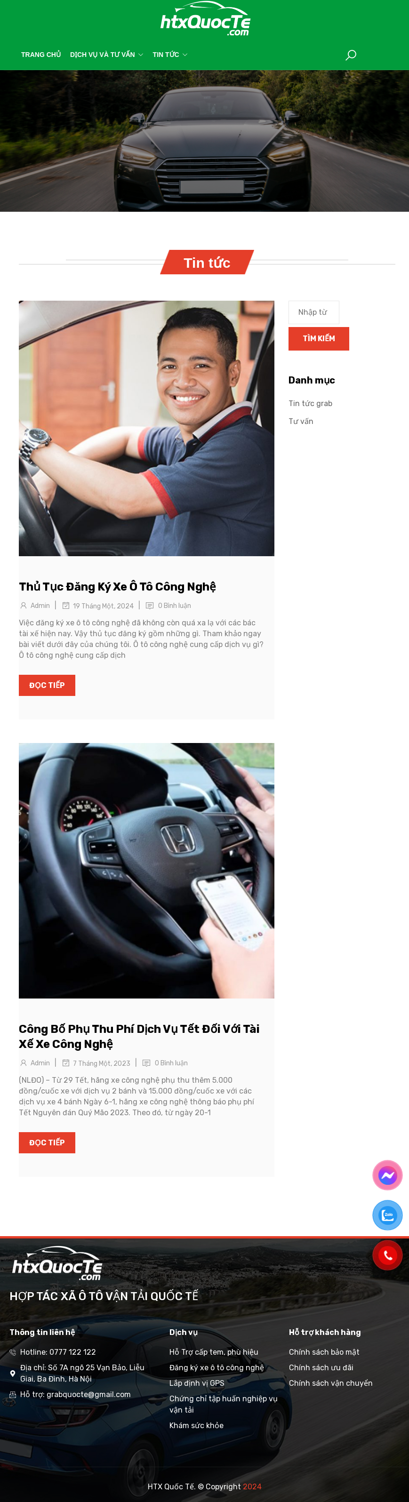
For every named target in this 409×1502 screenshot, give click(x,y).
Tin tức (170, 54)
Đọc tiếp (47, 685)
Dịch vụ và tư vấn (107, 54)
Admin (40, 606)
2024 (252, 1486)
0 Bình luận (174, 606)
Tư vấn (301, 421)
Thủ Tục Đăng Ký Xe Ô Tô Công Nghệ (117, 586)
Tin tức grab (310, 403)
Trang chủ (41, 54)
